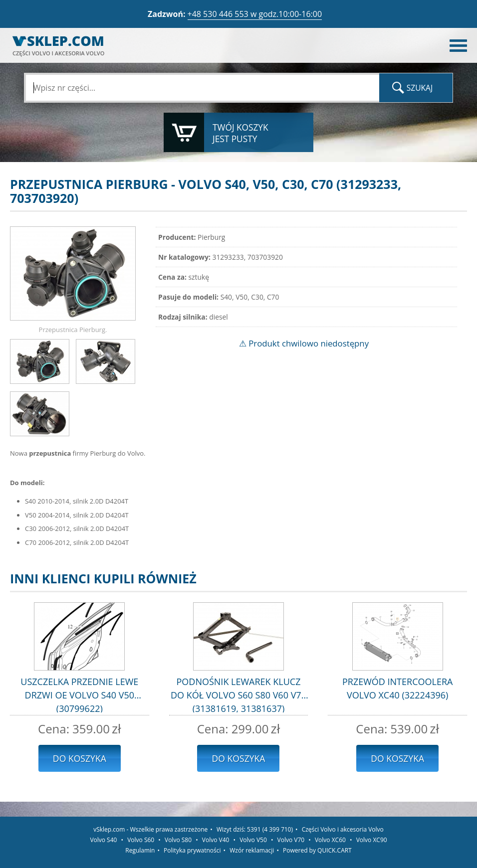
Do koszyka (79, 758)
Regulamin (140, 850)
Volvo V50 (253, 840)
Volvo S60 (140, 840)
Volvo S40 (103, 840)
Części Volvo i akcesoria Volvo (343, 829)
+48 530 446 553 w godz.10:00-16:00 (255, 13)
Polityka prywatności (192, 850)
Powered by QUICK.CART (317, 850)
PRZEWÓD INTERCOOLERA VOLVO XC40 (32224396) (397, 688)
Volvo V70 (291, 840)
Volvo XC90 (371, 840)
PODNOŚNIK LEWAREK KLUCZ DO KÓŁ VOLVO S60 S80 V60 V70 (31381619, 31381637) (238, 694)
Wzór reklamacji (252, 850)
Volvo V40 (216, 840)
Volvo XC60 (330, 840)
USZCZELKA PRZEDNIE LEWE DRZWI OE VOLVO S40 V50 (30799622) (79, 694)
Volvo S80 (178, 840)
